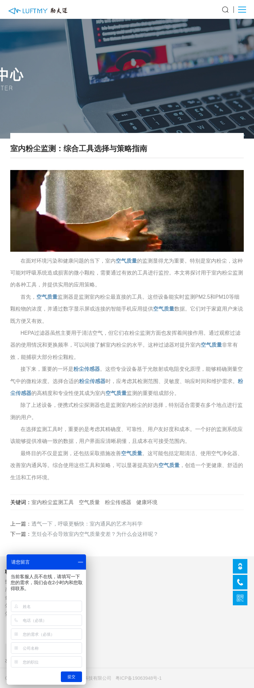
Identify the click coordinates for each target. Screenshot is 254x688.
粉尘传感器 (86, 369)
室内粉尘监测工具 (52, 502)
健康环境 (146, 502)
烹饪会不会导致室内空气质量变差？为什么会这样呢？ (94, 534)
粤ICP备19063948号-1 (138, 678)
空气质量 (126, 261)
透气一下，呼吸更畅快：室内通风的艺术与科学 (87, 524)
